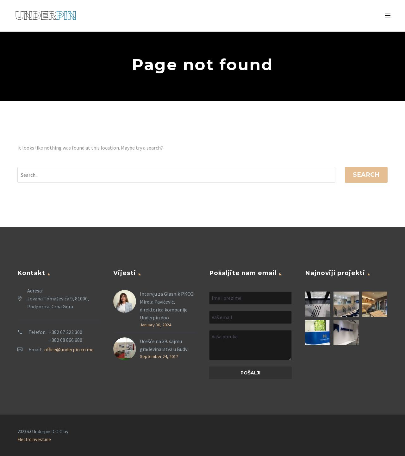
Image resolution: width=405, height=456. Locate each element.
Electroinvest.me (34, 439)
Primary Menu (387, 15)
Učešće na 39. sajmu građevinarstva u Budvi (164, 345)
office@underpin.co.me (69, 349)
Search (366, 174)
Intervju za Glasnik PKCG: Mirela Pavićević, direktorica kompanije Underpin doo (167, 306)
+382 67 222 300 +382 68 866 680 (65, 336)
